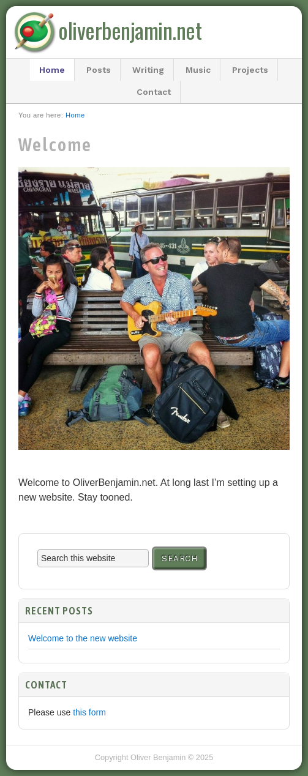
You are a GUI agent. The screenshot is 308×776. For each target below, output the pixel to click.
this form (89, 712)
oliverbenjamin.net (129, 29)
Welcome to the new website (82, 638)
